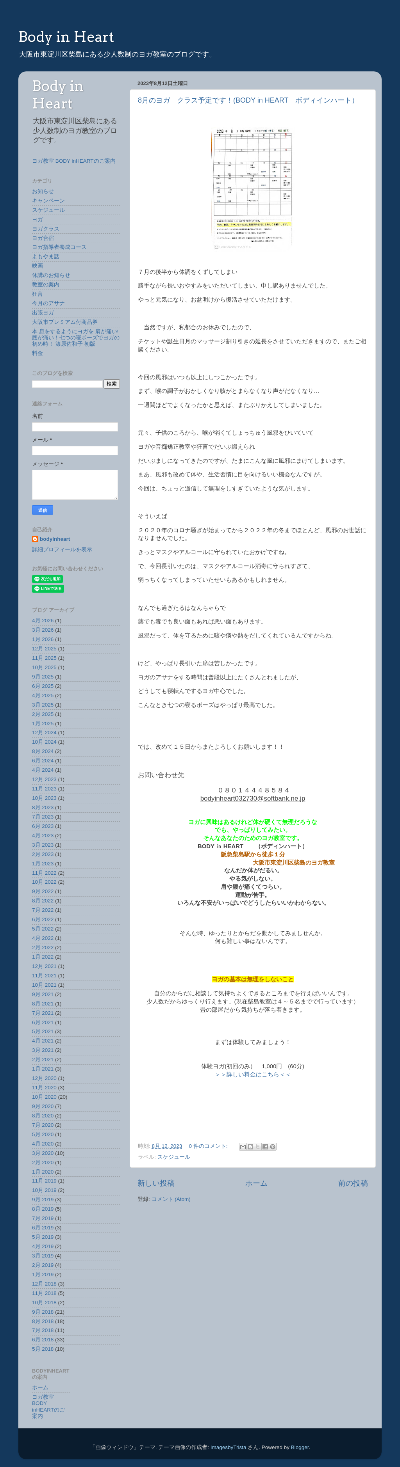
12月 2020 (44, 1078)
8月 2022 (43, 901)
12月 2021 (44, 966)
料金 (37, 353)
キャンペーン (48, 201)
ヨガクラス (45, 229)
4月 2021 (43, 1041)
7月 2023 (43, 817)
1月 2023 (43, 864)
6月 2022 (43, 919)
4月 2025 (43, 695)
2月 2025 (43, 714)
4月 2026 (43, 620)
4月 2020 (43, 1144)
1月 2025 (43, 723)
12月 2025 (44, 649)
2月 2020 (43, 1162)
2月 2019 (43, 1265)
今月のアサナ (48, 303)
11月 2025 (44, 658)
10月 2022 (44, 882)
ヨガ (37, 219)
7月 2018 (43, 1330)
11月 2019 (44, 1181)
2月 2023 (43, 854)
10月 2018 (44, 1302)
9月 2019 (43, 1199)
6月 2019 (43, 1228)
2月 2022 (43, 947)
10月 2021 (44, 985)
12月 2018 (44, 1284)
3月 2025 (43, 705)
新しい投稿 (156, 1183)
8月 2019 (43, 1209)
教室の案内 (45, 285)
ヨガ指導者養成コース (59, 247)
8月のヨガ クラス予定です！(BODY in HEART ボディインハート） (248, 100)
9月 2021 (43, 994)
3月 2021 (43, 1050)
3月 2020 (43, 1153)
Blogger (300, 1447)
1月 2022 (43, 957)
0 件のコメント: (209, 1146)
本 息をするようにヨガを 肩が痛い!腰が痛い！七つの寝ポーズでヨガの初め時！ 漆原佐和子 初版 (76, 338)
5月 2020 (43, 1134)
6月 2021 (43, 1022)
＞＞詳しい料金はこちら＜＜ (253, 1074)
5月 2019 (43, 1237)
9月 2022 (43, 891)
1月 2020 (43, 1172)
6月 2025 (43, 686)
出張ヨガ (43, 313)
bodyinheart (55, 539)
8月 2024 (43, 751)
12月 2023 (44, 779)
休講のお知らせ (51, 275)
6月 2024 (43, 761)
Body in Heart (66, 36)
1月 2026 (43, 639)
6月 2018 (43, 1340)
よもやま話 (45, 256)
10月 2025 (44, 667)
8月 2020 (43, 1116)
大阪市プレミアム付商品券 (65, 322)
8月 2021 (43, 1004)
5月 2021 (43, 1031)
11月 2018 (44, 1293)
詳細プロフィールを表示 (62, 549)
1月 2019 (43, 1274)
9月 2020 (43, 1106)
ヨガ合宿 (43, 238)
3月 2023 (43, 845)
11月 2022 (44, 873)
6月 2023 (43, 826)
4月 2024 (43, 770)
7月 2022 (43, 910)
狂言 (37, 294)
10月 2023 (44, 798)
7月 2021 (43, 1013)
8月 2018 (43, 1321)
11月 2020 (44, 1087)
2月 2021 (43, 1059)
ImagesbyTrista (228, 1447)
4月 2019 (43, 1246)
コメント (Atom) (171, 1199)
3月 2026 (43, 630)
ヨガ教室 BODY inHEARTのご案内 (74, 161)
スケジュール (173, 1157)
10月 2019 (44, 1190)
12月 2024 (44, 732)
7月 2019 (43, 1218)
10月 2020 (44, 1097)
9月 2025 (43, 677)
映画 (37, 266)
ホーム (256, 1183)
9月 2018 (43, 1312)
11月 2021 (44, 976)
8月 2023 (43, 807)
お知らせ (43, 191)
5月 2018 (43, 1349)
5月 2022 (43, 929)
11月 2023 (44, 789)
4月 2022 (43, 938)
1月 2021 (43, 1069)
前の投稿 (353, 1183)
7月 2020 (43, 1125)
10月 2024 (44, 742)
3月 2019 (43, 1256)
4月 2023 (43, 835)
